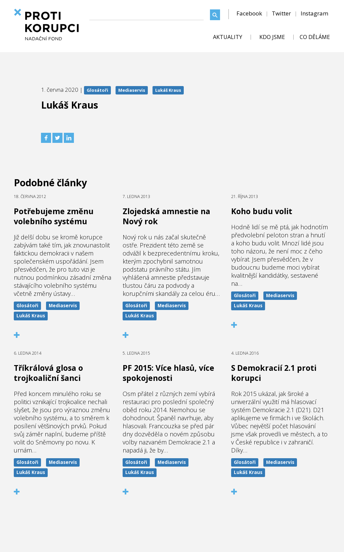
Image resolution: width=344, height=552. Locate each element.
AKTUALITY (227, 37)
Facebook (249, 13)
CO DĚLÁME (315, 37)
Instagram (314, 13)
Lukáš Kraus (168, 90)
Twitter (281, 13)
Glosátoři (97, 90)
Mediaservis (131, 90)
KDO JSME (272, 37)
